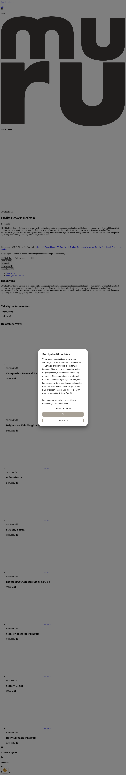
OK (63, 414)
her (66, 403)
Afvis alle (63, 420)
